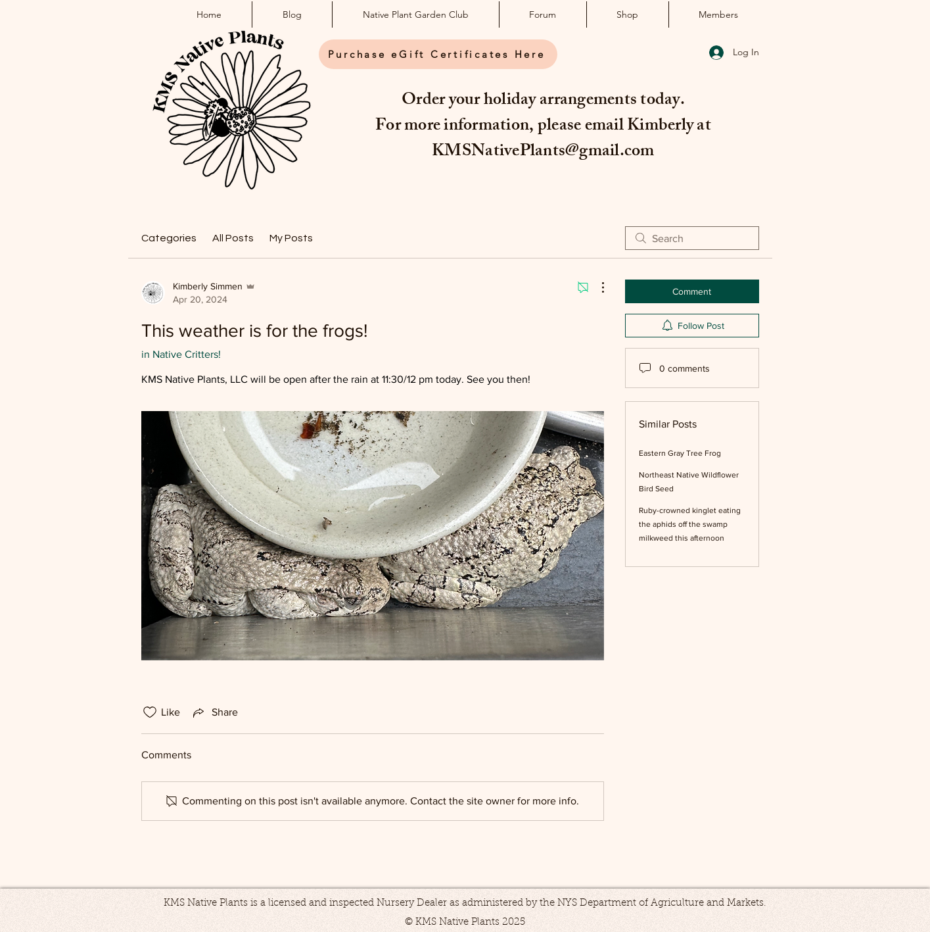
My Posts (291, 238)
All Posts (233, 238)
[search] (692, 238)
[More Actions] (596, 287)
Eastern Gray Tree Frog (680, 453)
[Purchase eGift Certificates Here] (438, 54)
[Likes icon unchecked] (149, 712)
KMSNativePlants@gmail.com (543, 152)
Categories (169, 238)
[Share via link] (214, 712)
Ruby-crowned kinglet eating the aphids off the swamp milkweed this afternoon (690, 524)
